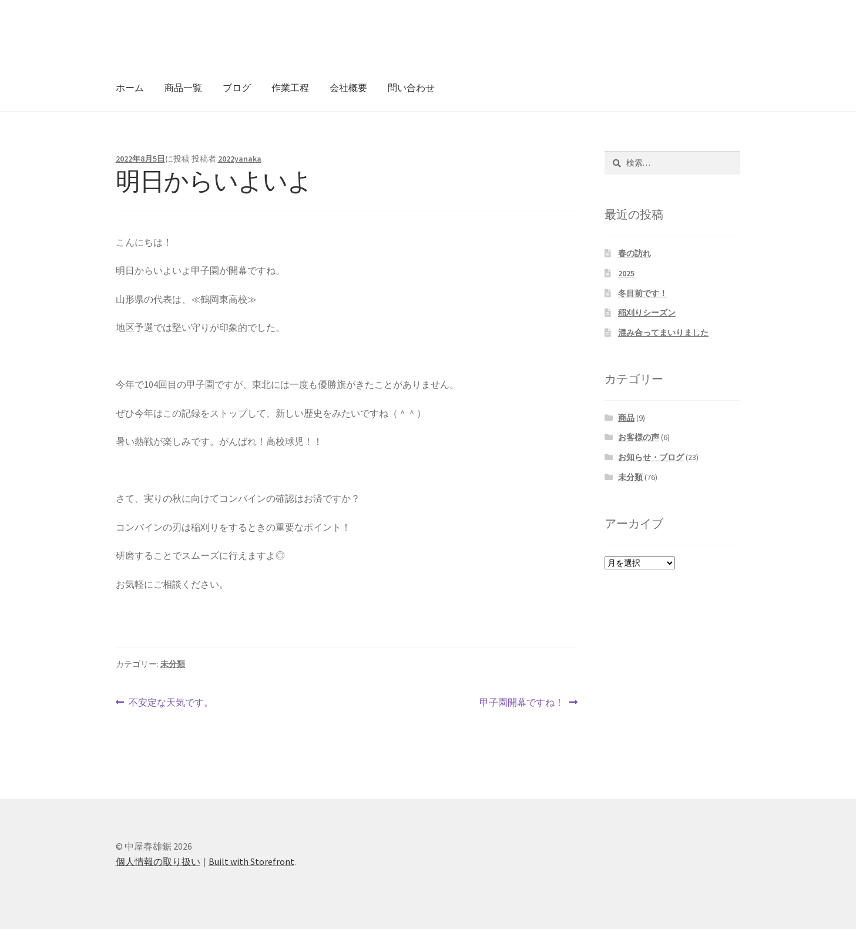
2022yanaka (239, 158)
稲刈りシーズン (647, 312)
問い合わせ (411, 87)
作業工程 (290, 87)
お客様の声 (638, 437)
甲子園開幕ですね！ (521, 702)
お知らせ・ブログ (651, 457)
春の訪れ (634, 253)
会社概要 (348, 87)
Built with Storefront (251, 861)
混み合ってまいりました (663, 332)
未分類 (172, 664)
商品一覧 (183, 87)
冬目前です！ (642, 293)
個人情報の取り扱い (158, 861)
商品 (626, 417)
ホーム (130, 87)
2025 (626, 273)
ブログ (237, 87)
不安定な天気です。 (170, 702)
